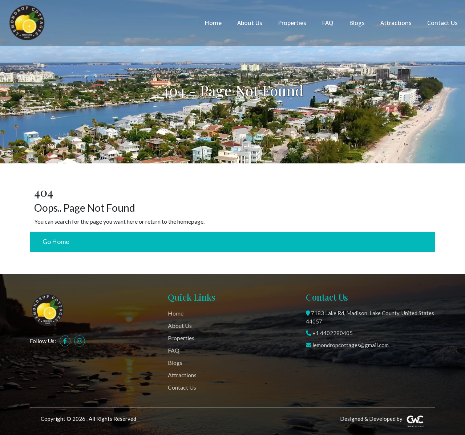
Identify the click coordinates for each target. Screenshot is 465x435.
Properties (292, 23)
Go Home (56, 241)
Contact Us (442, 23)
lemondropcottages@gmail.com (347, 345)
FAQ (327, 23)
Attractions (396, 23)
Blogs (357, 23)
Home (213, 23)
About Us (249, 23)
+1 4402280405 (329, 333)
